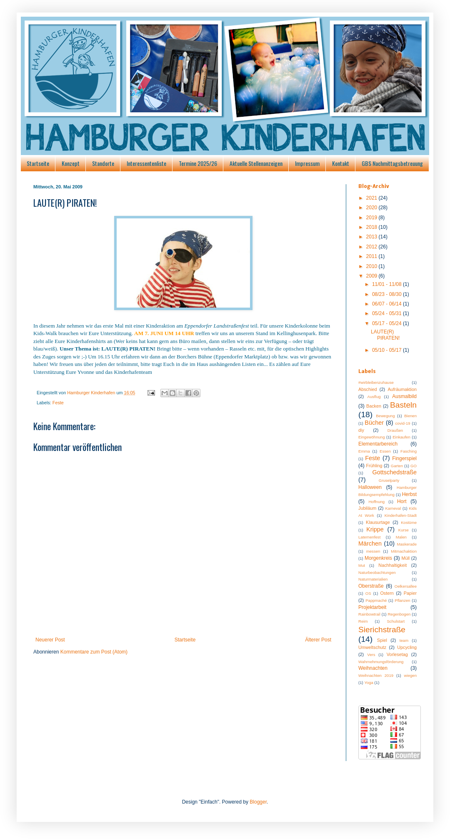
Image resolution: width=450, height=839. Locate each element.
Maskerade (407, 544)
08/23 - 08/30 (387, 294)
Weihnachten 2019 (375, 675)
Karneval (393, 508)
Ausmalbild (404, 396)
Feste (58, 402)
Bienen (410, 415)
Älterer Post (318, 640)
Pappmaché (376, 600)
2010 (372, 266)
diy (361, 430)
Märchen (370, 543)
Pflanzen (402, 600)
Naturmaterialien (373, 579)
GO (413, 465)
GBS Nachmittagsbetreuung (392, 163)
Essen (385, 451)
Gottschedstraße (394, 472)
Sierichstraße (381, 629)
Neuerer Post (50, 640)
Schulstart (396, 621)
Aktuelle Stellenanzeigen (256, 163)
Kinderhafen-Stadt (401, 515)
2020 (372, 207)
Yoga (368, 682)
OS (368, 593)
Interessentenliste (146, 163)
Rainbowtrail (369, 614)
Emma (364, 451)
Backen (373, 405)
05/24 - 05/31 (387, 313)
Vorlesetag (397, 654)
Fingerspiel (404, 458)
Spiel (382, 640)
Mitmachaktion (404, 551)
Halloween (370, 487)
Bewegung (385, 415)
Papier (410, 593)
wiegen (410, 675)
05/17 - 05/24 (387, 323)
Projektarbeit (372, 607)
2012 (372, 247)
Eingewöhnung (371, 437)
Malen (401, 537)
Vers (371, 654)
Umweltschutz (372, 647)
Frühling (374, 465)
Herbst (409, 494)
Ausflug (374, 396)
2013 (372, 237)
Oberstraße (371, 586)
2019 (372, 217)
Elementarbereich (378, 444)
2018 (372, 227)
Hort (402, 501)
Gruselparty (389, 480)
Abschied (367, 389)
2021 (372, 198)
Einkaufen (401, 437)
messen (373, 551)
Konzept (71, 163)
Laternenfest (369, 537)
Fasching (408, 451)
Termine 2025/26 (198, 163)
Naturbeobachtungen (377, 572)
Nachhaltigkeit (392, 565)
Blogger (258, 802)
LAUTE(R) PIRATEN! (385, 335)
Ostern (386, 593)
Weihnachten (373, 668)
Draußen (395, 430)
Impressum (307, 163)
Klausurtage (378, 522)
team (404, 640)
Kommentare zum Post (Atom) (94, 652)
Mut (361, 565)
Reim (363, 621)
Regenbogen (399, 614)
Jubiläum (367, 508)
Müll (405, 558)
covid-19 (402, 423)
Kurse (403, 530)
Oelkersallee (406, 586)
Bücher (374, 422)
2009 (372, 276)
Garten (397, 465)
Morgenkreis (378, 558)
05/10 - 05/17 (387, 350)
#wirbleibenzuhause (376, 382)
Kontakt (340, 163)
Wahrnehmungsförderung (380, 661)
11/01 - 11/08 (387, 284)
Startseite (38, 163)
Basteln (403, 405)
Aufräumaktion (402, 389)
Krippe (375, 529)
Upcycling (407, 647)
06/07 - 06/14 (387, 304)
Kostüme (409, 522)
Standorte (103, 163)
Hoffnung (376, 501)
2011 (372, 256)
